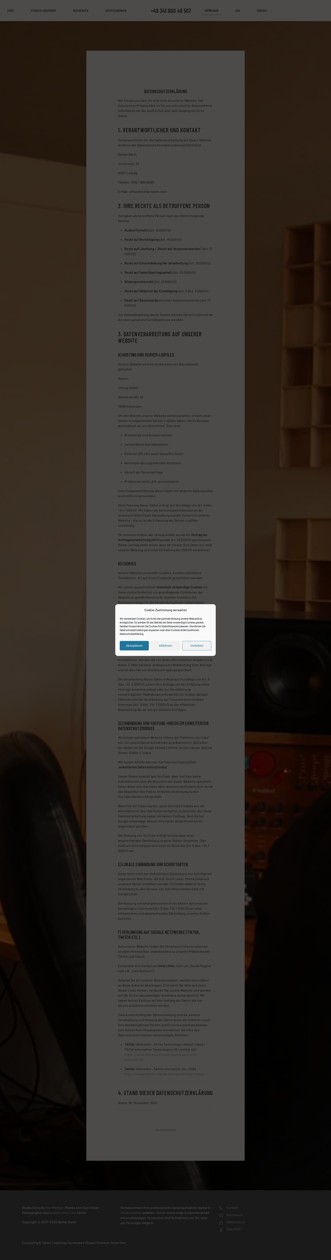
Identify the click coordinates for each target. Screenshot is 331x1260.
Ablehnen (165, 645)
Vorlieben (196, 645)
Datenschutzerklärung (132, 633)
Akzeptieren (134, 645)
